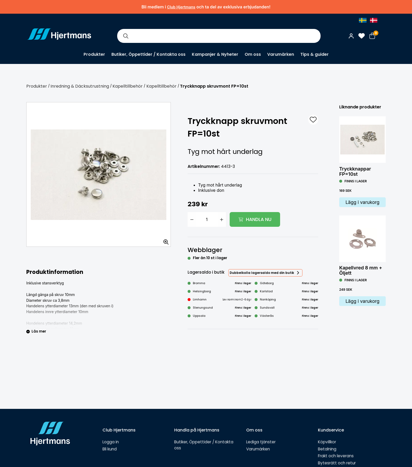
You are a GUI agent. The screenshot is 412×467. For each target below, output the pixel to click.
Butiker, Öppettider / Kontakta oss (148, 54)
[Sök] (125, 36)
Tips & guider (314, 54)
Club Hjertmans (181, 7)
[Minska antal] (192, 219)
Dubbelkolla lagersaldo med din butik (262, 272)
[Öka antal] (222, 219)
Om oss (253, 54)
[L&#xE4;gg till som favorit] (313, 120)
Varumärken (280, 54)
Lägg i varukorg (362, 202)
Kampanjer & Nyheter (215, 54)
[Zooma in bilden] (164, 240)
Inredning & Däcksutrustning (79, 86)
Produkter (94, 54)
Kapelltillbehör (127, 86)
